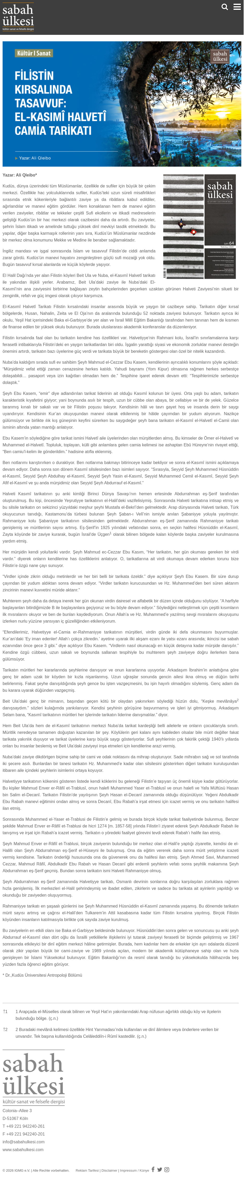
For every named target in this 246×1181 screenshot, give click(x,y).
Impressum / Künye (134, 1170)
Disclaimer (109, 1170)
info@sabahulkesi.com (23, 1142)
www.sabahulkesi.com (23, 1149)
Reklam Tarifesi (87, 1170)
